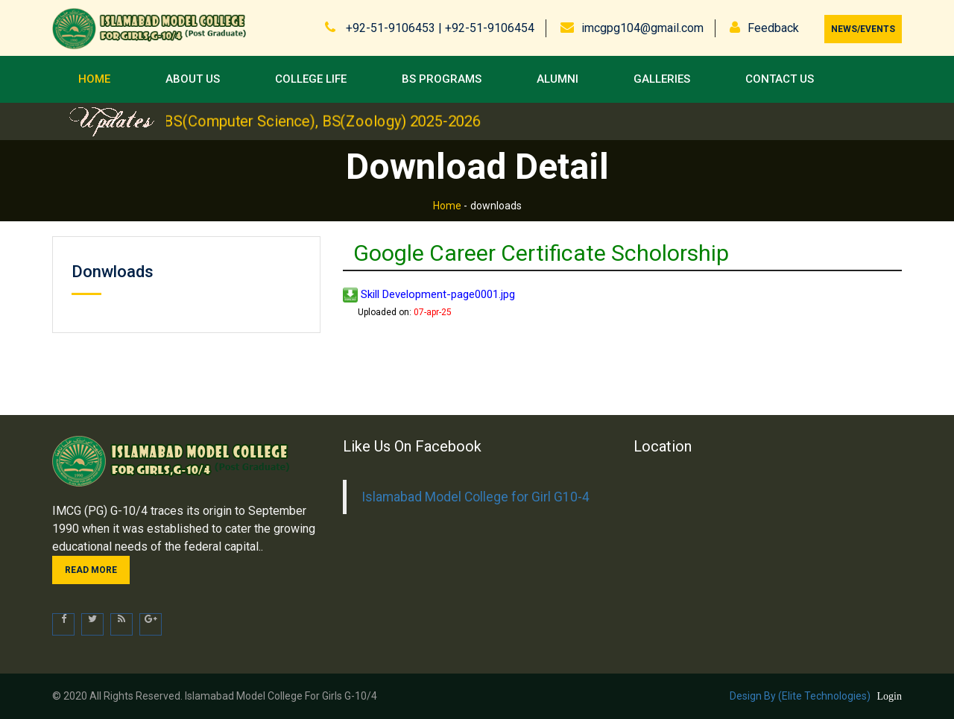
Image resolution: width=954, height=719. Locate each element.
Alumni (557, 79)
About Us (192, 79)
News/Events (863, 29)
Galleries (662, 79)
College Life (311, 79)
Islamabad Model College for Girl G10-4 (475, 497)
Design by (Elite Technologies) (800, 696)
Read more (91, 570)
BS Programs (441, 79)
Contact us (779, 79)
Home (94, 79)
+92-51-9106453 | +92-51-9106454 (438, 28)
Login (889, 696)
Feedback (773, 28)
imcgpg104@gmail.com (642, 28)
